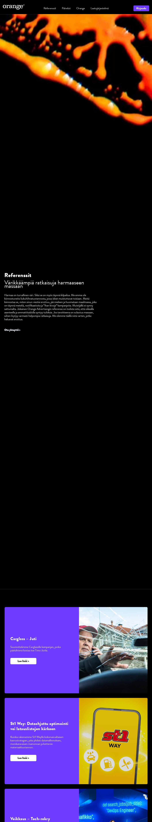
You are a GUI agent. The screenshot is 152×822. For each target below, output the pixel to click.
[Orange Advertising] (13, 7)
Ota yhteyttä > (12, 330)
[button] (66, 8)
